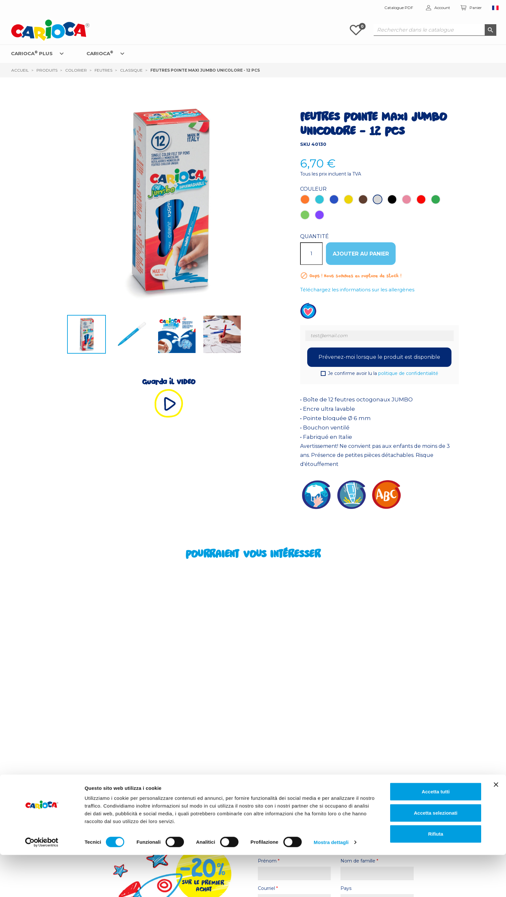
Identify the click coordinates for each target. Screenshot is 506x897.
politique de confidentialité (408, 373)
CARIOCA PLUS (32, 53)
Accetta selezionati (435, 855)
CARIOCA (99, 53)
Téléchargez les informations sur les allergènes (357, 290)
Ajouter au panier (361, 254)
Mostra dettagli (331, 884)
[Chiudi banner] (496, 826)
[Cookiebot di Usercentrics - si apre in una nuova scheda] (42, 884)
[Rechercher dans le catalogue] (435, 30)
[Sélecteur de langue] (495, 8)
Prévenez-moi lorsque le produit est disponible (379, 357)
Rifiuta (435, 876)
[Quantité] (311, 253)
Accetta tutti (436, 833)
